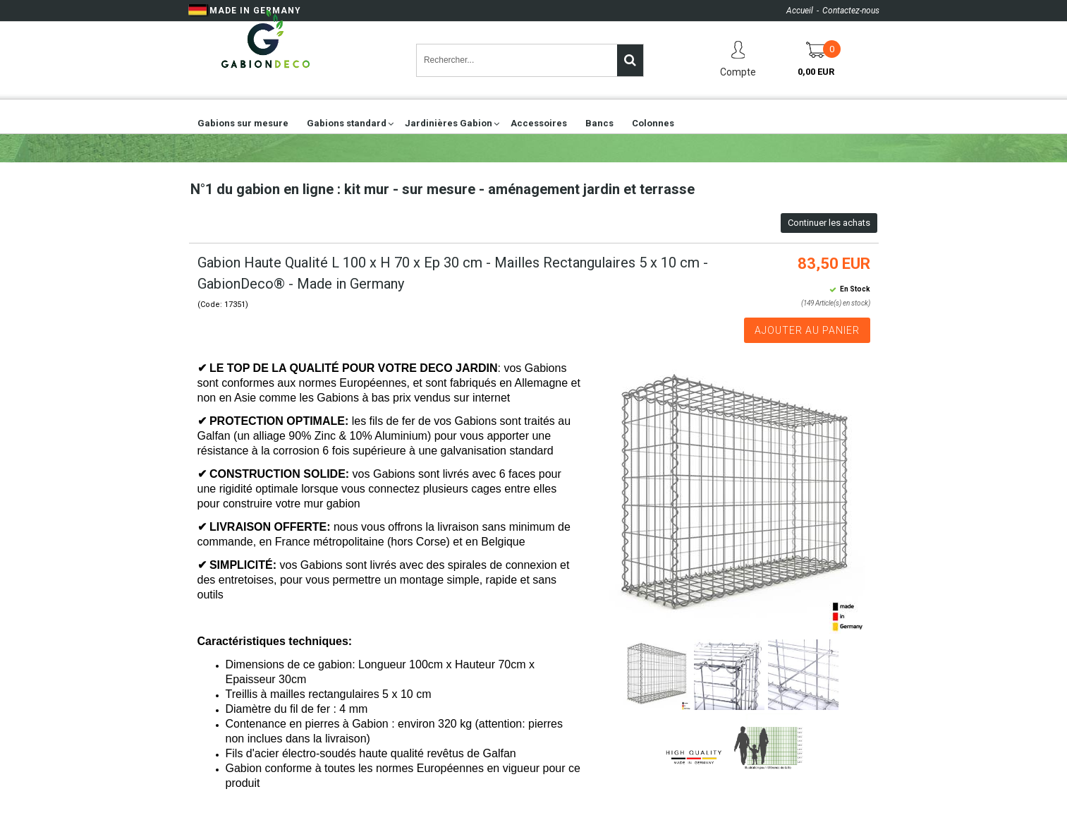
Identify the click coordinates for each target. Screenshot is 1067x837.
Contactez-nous (850, 11)
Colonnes (653, 123)
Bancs (599, 123)
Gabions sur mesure (242, 123)
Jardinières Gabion (448, 123)
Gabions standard (346, 123)
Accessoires (539, 123)
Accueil (799, 11)
